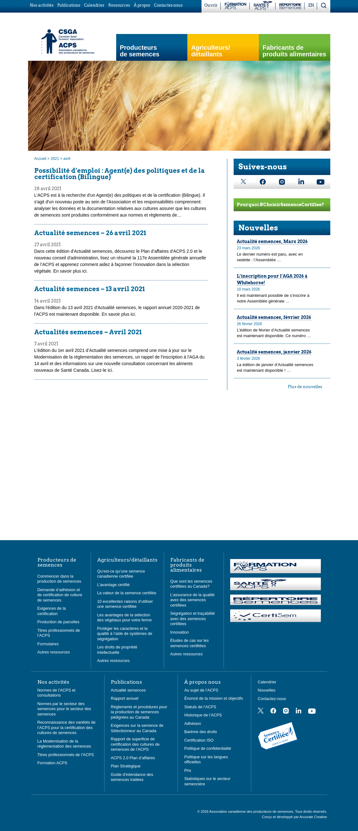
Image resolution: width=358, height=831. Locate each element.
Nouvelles (258, 227)
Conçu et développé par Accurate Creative (294, 817)
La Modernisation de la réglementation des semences (64, 744)
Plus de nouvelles (305, 386)
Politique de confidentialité (207, 748)
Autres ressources (53, 652)
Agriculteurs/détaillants (127, 559)
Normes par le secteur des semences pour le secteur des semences (64, 708)
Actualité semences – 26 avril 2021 (90, 233)
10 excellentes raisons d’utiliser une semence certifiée (125, 604)
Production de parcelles (58, 621)
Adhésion (192, 723)
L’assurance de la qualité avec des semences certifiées (192, 600)
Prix (187, 770)
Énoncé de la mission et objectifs (213, 698)
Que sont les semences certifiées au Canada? (191, 584)
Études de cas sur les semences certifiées (189, 643)
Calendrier (267, 682)
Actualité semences (128, 690)
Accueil (40, 158)
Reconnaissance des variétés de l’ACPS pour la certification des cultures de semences (66, 727)
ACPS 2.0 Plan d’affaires (133, 757)
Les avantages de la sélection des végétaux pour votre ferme (124, 618)
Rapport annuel (125, 698)
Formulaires (48, 644)
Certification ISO (198, 740)
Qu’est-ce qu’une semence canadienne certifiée (121, 574)
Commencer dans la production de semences (59, 579)
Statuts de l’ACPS (200, 706)
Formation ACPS (52, 762)
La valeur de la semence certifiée (126, 593)
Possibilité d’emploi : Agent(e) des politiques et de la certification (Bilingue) (119, 174)
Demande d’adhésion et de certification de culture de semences (59, 594)
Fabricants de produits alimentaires (294, 51)
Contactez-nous (272, 698)
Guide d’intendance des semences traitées (132, 777)
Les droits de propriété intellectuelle (117, 650)
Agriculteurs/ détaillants (210, 51)
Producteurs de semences (140, 51)
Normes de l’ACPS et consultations (56, 693)
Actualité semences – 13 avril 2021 (89, 289)
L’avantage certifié (113, 584)
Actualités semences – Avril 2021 (88, 332)
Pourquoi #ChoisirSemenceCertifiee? (280, 204)
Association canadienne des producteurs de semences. (252, 811)
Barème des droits (200, 731)
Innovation (179, 632)
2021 (55, 158)
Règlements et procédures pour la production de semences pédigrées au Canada (139, 712)
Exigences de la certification (51, 611)
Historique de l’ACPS (203, 715)
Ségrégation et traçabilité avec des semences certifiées (192, 618)
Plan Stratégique (126, 766)
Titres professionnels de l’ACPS (65, 754)
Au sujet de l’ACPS (201, 690)
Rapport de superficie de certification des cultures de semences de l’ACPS (135, 744)
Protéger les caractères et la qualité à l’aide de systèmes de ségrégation (124, 633)
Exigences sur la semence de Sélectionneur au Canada (137, 728)
